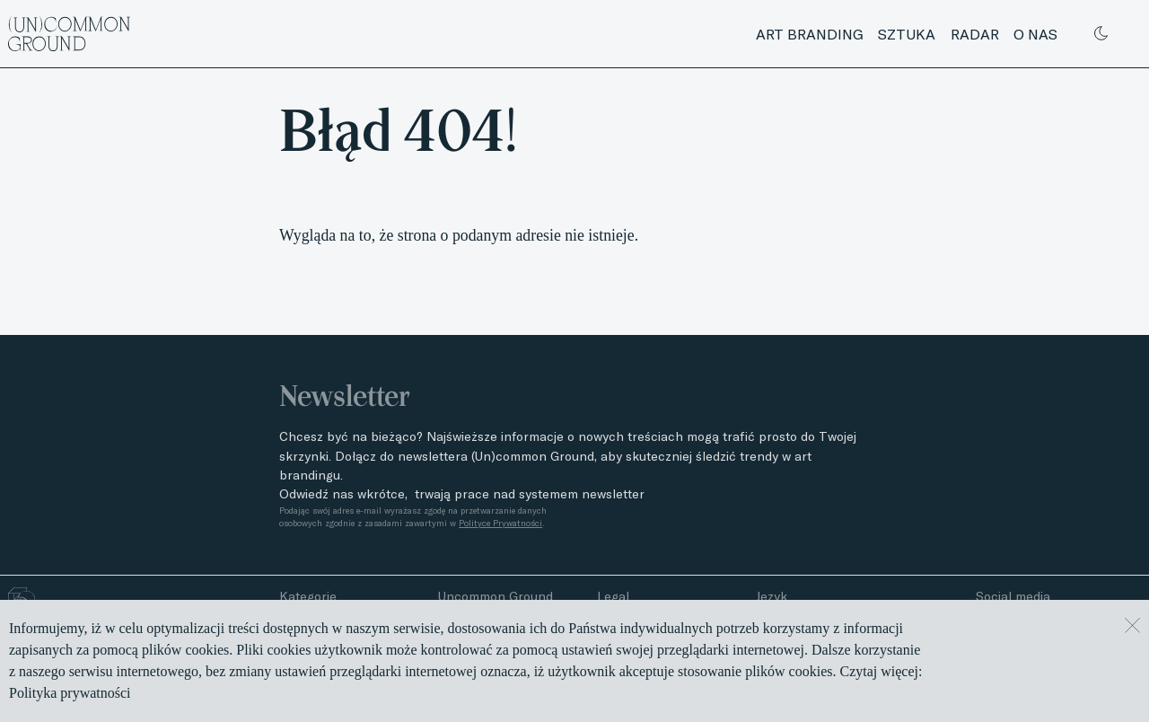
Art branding (810, 34)
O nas (1035, 34)
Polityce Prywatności (500, 523)
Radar (975, 34)
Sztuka (906, 34)
